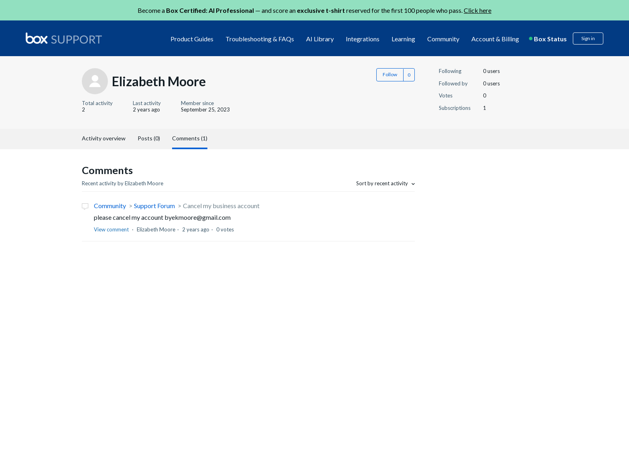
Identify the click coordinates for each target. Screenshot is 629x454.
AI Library (320, 39)
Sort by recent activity (382, 183)
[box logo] (64, 38)
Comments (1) (189, 138)
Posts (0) (149, 138)
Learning (403, 39)
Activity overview (104, 138)
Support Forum (154, 205)
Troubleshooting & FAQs (259, 39)
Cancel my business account (221, 205)
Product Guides (191, 39)
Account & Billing (495, 39)
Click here (477, 10)
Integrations (362, 39)
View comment (111, 229)
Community (443, 39)
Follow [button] (390, 74)
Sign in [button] (588, 38)
